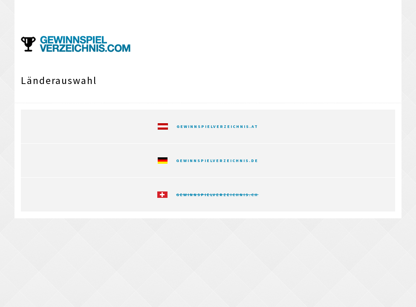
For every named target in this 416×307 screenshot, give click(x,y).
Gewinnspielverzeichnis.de (217, 160)
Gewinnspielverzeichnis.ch (217, 194)
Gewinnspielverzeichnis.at (217, 126)
